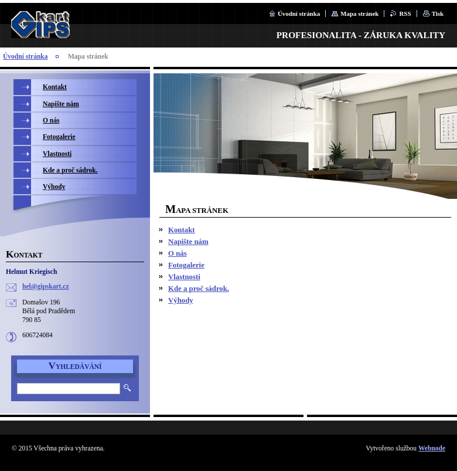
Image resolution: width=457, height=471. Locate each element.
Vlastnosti (184, 277)
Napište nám (188, 242)
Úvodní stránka (299, 13)
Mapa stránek (359, 13)
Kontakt (181, 230)
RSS (405, 13)
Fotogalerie (186, 265)
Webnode (431, 448)
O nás (177, 253)
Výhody (180, 300)
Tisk (438, 13)
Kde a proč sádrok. (198, 288)
